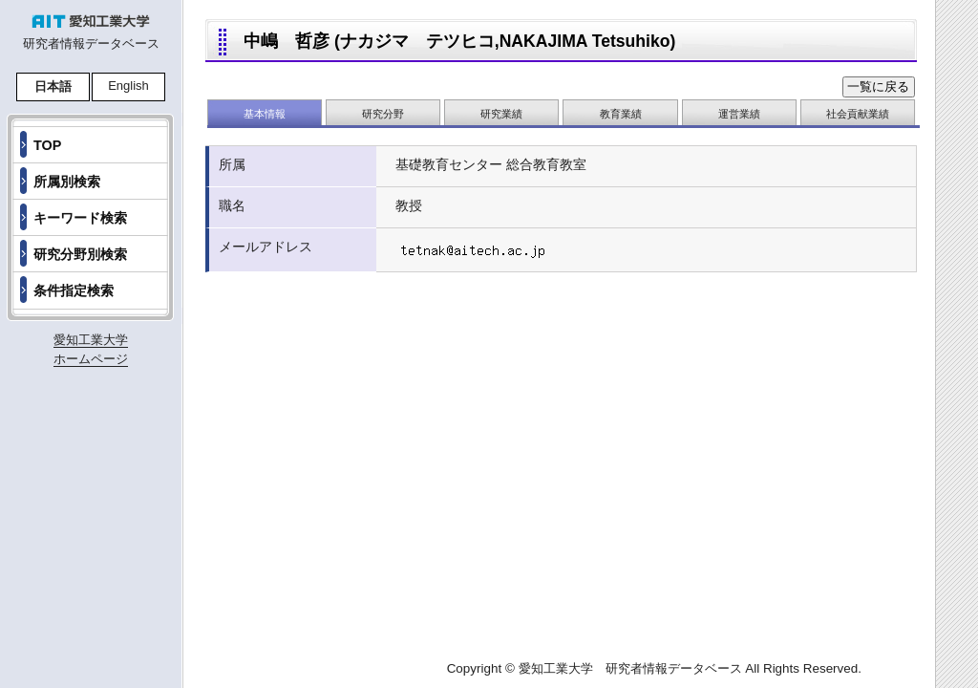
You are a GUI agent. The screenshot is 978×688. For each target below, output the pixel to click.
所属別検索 (66, 181)
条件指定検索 (73, 290)
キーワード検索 (80, 218)
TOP (47, 145)
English (128, 85)
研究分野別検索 (80, 254)
